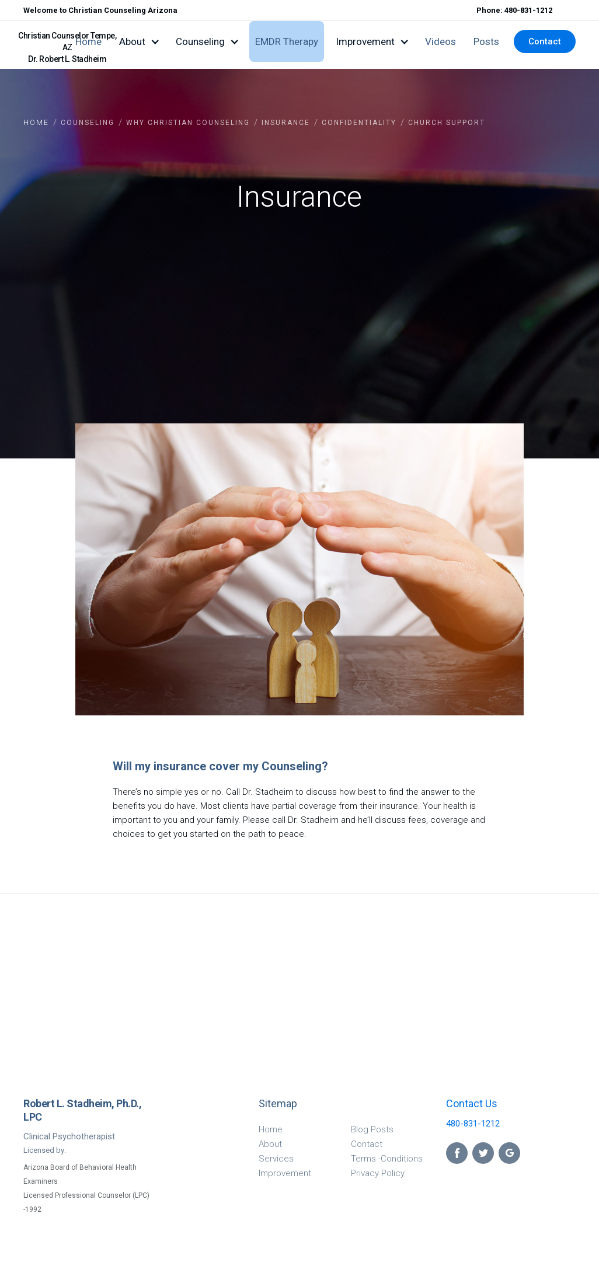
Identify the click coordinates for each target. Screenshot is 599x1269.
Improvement (285, 1173)
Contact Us (471, 1103)
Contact (544, 41)
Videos (440, 41)
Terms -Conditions (387, 1158)
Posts (486, 41)
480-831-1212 (473, 1123)
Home (88, 41)
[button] (138, 41)
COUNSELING (87, 123)
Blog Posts (372, 1129)
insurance (286, 123)
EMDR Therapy (286, 41)
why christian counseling (188, 123)
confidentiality (359, 123)
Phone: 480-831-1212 (514, 10)
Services (276, 1158)
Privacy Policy (378, 1173)
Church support (446, 123)
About (270, 1144)
